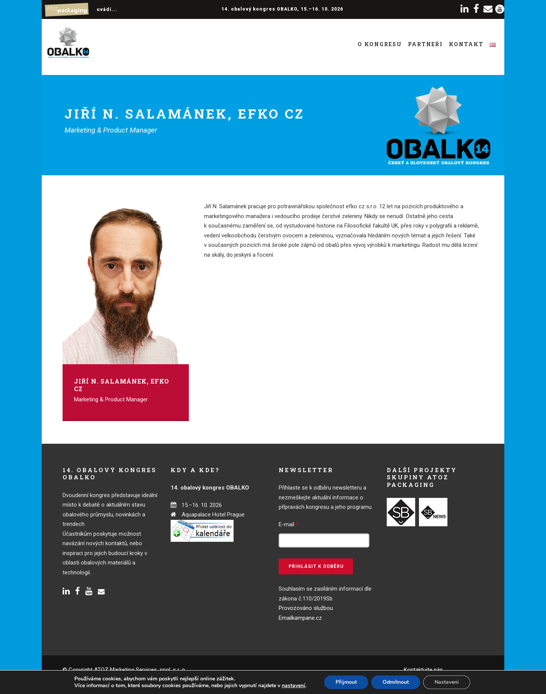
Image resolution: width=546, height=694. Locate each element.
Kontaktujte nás (423, 669)
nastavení (293, 685)
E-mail (288, 524)
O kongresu (380, 44)
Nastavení (447, 682)
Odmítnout (396, 682)
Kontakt (466, 44)
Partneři (425, 44)
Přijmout (346, 682)
